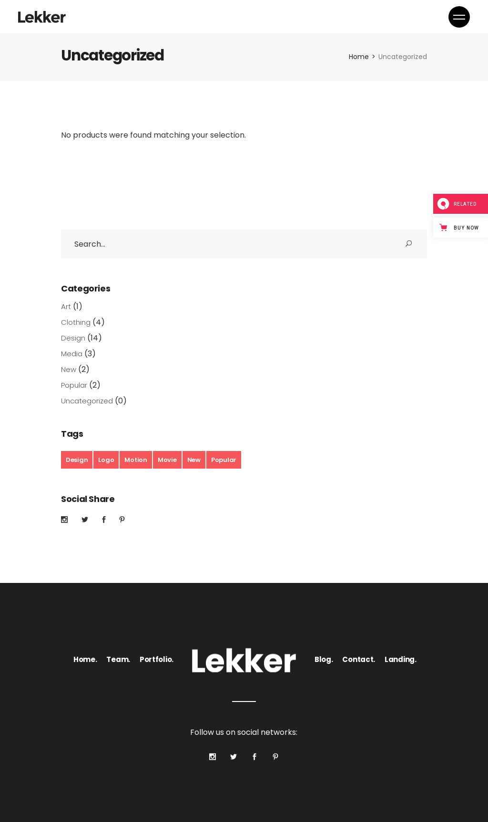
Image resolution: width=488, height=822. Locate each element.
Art (66, 306)
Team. (118, 659)
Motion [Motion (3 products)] (135, 459)
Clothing (76, 322)
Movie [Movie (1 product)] (167, 459)
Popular (74, 385)
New (68, 369)
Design (73, 338)
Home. (85, 659)
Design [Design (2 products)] (77, 459)
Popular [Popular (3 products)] (223, 459)
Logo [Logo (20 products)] (106, 459)
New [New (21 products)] (194, 459)
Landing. (401, 659)
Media (71, 354)
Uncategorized (87, 401)
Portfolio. (156, 659)
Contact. (358, 659)
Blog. (324, 659)
